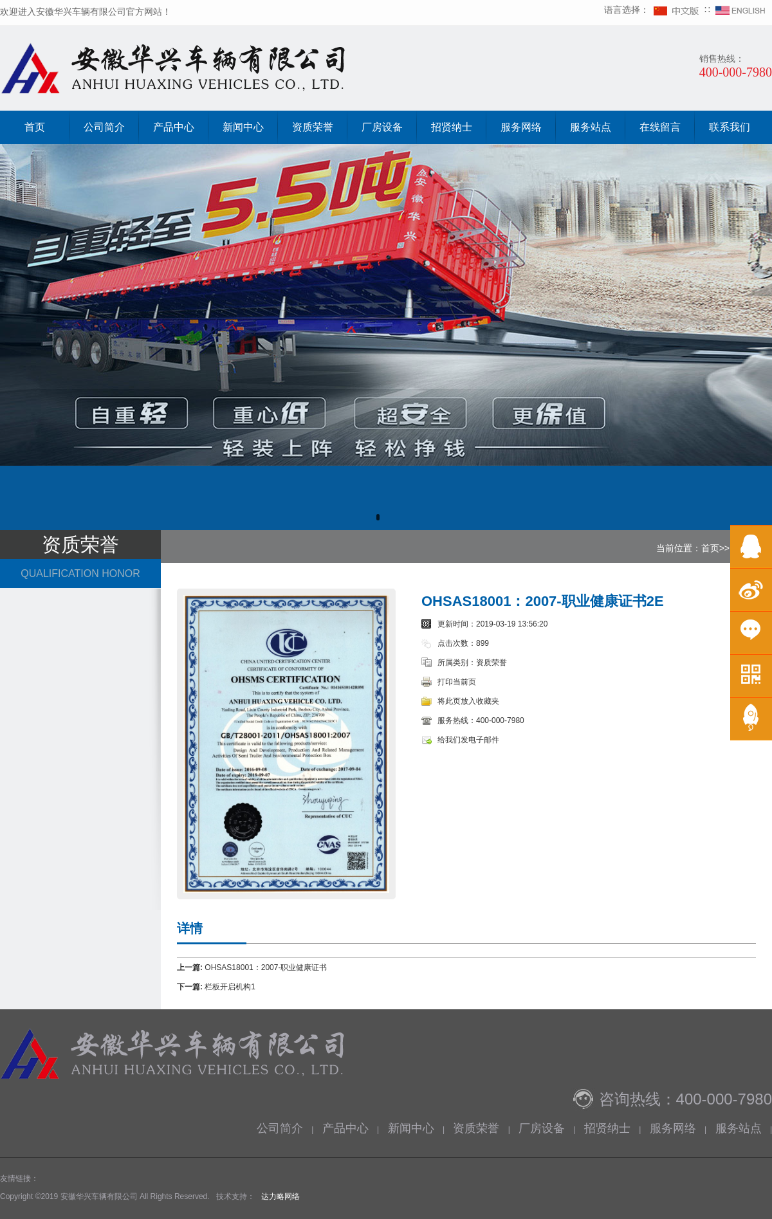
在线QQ (751, 546)
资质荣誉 (312, 127)
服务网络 (521, 127)
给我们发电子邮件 (468, 739)
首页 (34, 127)
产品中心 (173, 127)
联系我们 (729, 127)
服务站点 (590, 127)
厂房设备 (382, 127)
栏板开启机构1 (230, 986)
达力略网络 (280, 1196)
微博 (751, 589)
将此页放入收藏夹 (468, 701)
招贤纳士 (451, 127)
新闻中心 (243, 127)
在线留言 (660, 127)
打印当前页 (456, 681)
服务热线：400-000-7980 (480, 720)
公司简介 (104, 127)
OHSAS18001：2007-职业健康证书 (266, 967)
